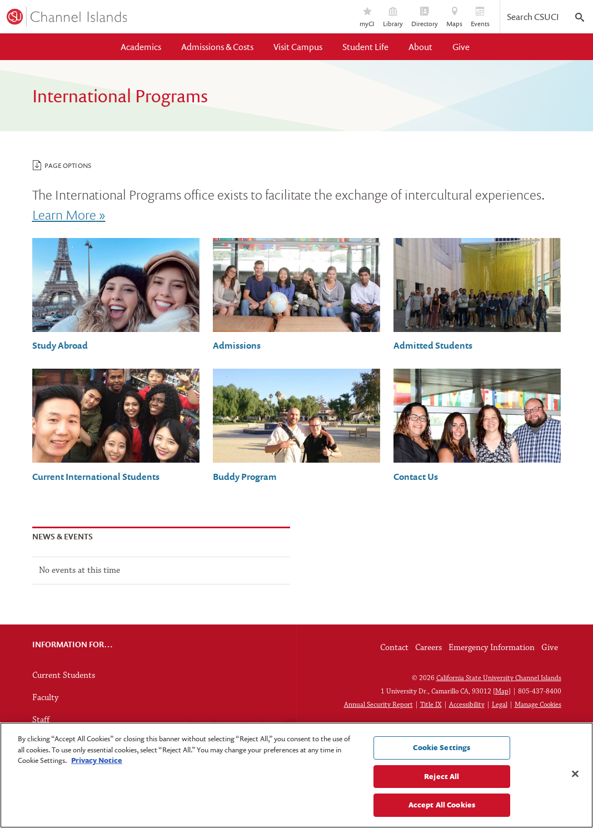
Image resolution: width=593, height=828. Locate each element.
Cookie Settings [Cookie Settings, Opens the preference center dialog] (441, 747)
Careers (428, 647)
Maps (454, 17)
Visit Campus (297, 47)
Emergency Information (492, 647)
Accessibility (467, 704)
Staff (40, 720)
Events (480, 17)
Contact (394, 647)
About (420, 47)
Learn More (64, 214)
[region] (296, 775)
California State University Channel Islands (498, 678)
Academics (141, 47)
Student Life (365, 47)
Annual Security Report (378, 704)
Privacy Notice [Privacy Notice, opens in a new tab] (96, 760)
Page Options (62, 165)
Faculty (45, 697)
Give (461, 47)
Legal (499, 704)
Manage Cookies (538, 704)
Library (393, 17)
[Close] (575, 774)
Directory (424, 17)
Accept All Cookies (441, 805)
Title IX (431, 704)
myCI (367, 17)
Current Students (63, 675)
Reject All (441, 776)
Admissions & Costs (217, 47)
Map (502, 691)
